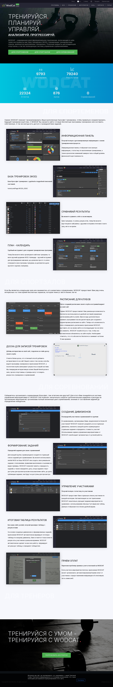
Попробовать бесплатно (56, 655)
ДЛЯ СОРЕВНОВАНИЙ (65, 52)
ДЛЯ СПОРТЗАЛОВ (42, 52)
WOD (63, 5)
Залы (93, 5)
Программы (55, 5)
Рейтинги (101, 5)
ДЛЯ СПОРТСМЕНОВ (19, 52)
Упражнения (72, 5)
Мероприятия (83, 5)
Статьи (109, 5)
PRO (17, 6)
